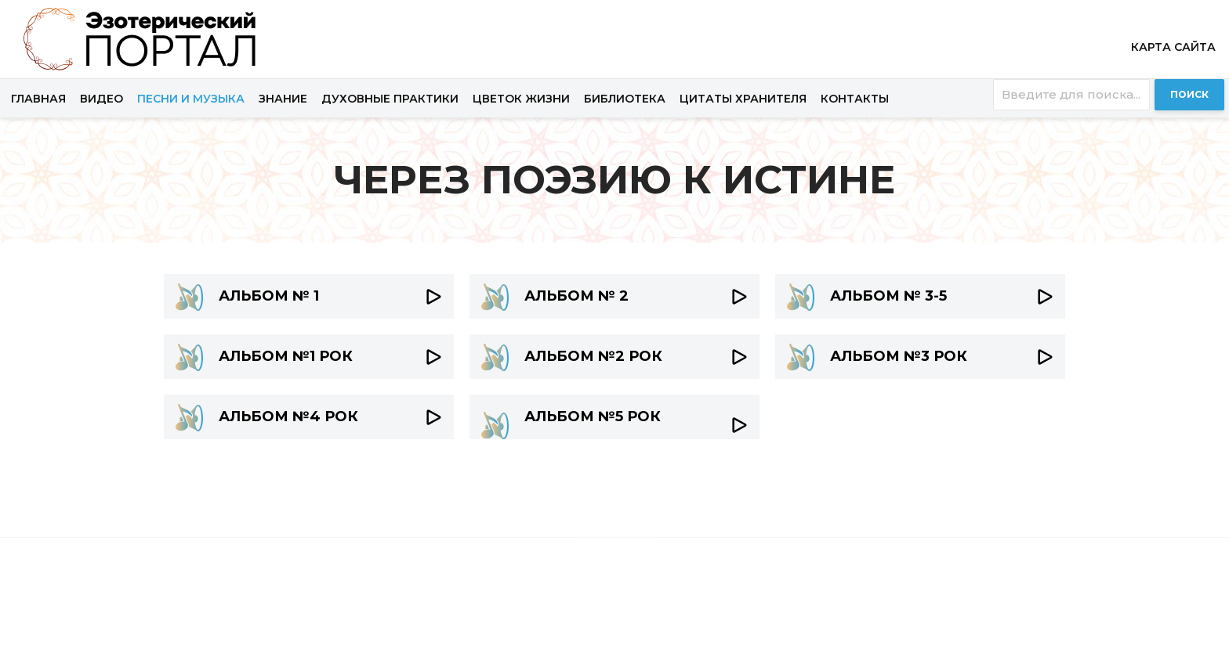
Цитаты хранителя (743, 99)
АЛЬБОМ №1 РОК (286, 356)
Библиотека (624, 99)
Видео (101, 99)
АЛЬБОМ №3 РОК (898, 356)
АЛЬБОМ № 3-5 (888, 296)
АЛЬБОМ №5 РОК (592, 416)
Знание (283, 99)
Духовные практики (390, 99)
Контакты (855, 99)
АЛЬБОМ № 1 (269, 296)
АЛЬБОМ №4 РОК (288, 416)
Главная (38, 99)
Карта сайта (1173, 47)
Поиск (1189, 94)
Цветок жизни (521, 99)
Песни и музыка (191, 99)
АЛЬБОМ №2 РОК (593, 356)
